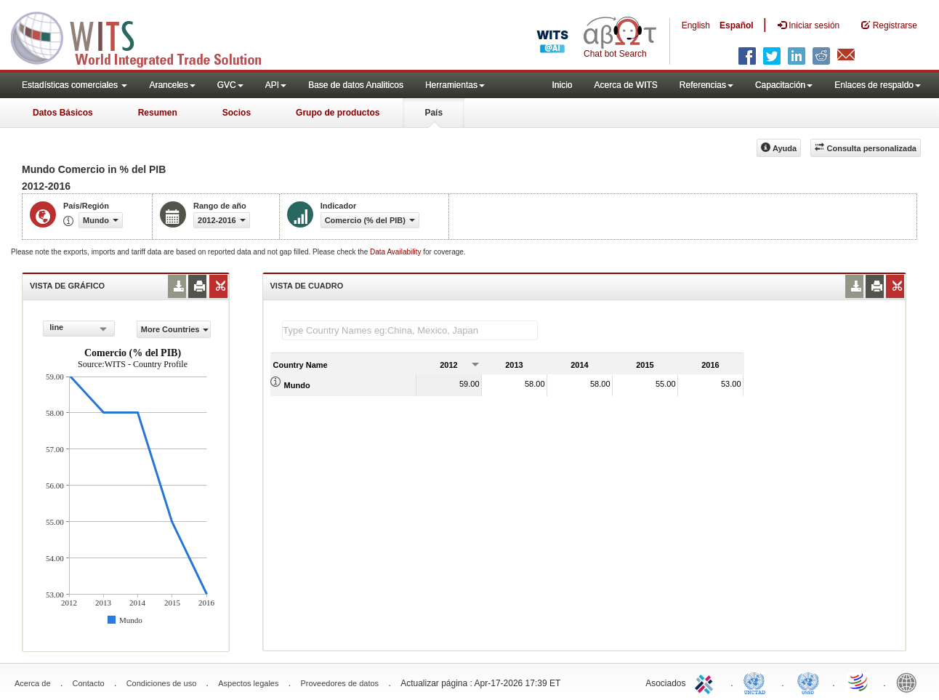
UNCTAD (757, 681)
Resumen (157, 113)
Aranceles (172, 85)
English (696, 25)
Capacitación (784, 85)
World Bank (909, 681)
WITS (145, 36)
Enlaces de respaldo (877, 85)
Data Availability (396, 252)
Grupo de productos (337, 113)
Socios (236, 113)
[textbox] (410, 330)
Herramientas (455, 85)
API (275, 85)
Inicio (562, 85)
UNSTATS (808, 681)
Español (737, 25)
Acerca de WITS (625, 85)
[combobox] (78, 329)
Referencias (706, 85)
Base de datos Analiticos (355, 85)
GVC (230, 85)
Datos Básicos (63, 113)
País (433, 113)
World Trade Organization (859, 681)
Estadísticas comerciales (74, 85)
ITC (706, 681)
